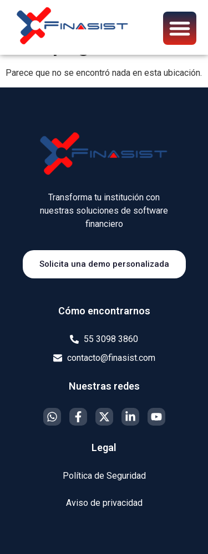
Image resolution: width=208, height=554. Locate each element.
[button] (179, 28)
